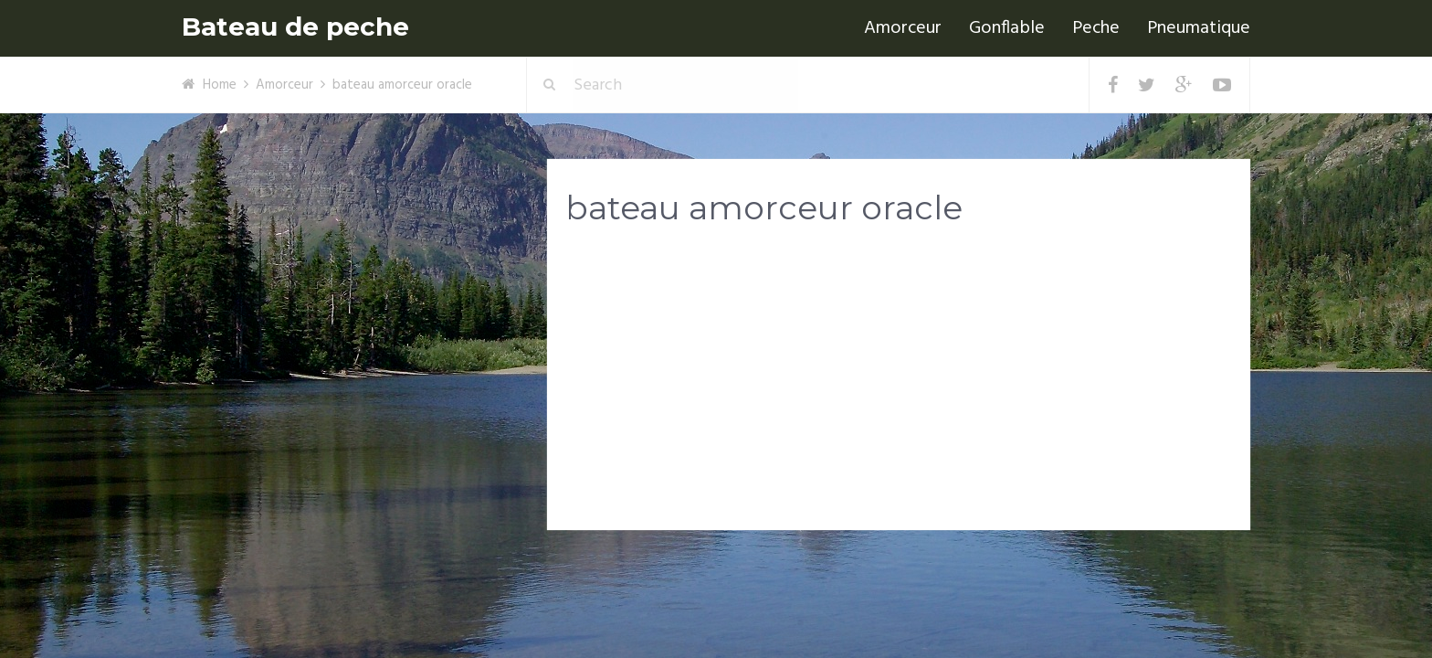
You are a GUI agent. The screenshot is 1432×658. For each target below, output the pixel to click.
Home (220, 85)
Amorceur (903, 28)
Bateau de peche (295, 27)
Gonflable (1007, 28)
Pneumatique (1198, 28)
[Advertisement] (898, 385)
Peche (1096, 28)
